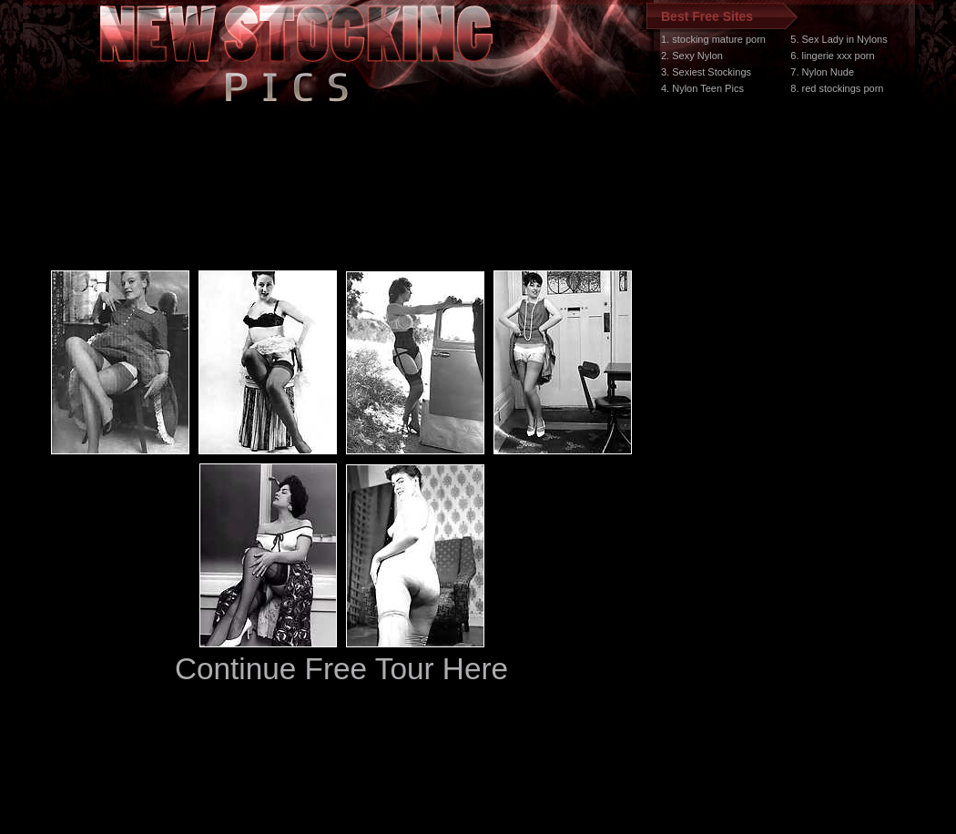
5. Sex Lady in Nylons (838, 39)
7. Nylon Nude (822, 71)
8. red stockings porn (836, 88)
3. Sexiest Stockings (706, 71)
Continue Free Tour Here (341, 669)
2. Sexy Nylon (692, 55)
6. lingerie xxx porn (832, 55)
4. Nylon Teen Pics (702, 88)
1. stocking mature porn (713, 39)
